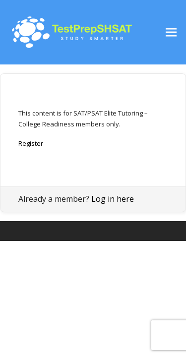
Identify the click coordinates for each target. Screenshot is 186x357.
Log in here (112, 198)
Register (30, 143)
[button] (171, 32)
